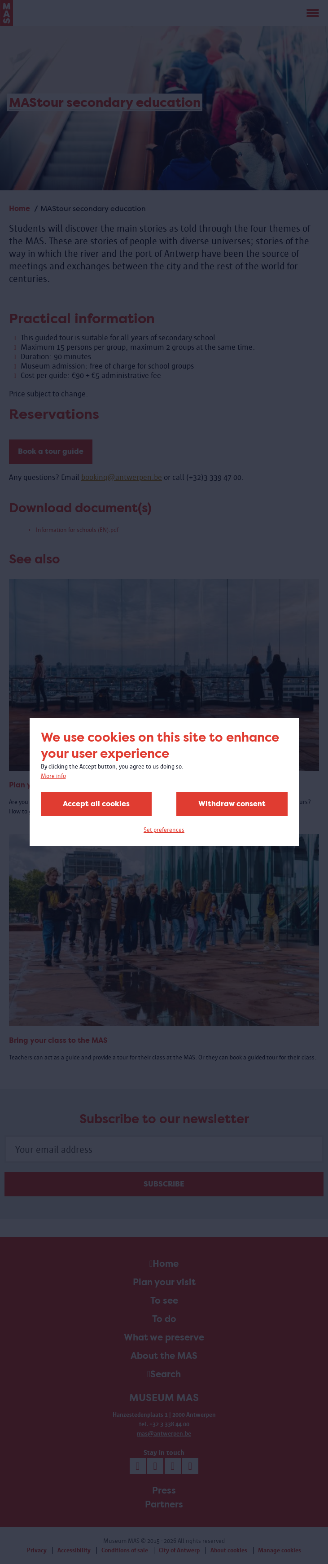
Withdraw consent (232, 804)
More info (53, 776)
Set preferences (164, 829)
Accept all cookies (96, 804)
